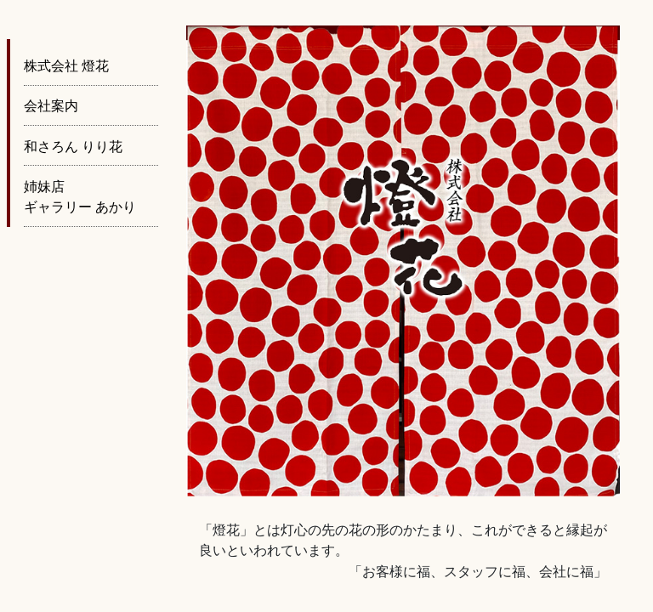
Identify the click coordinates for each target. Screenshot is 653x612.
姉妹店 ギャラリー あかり (80, 196)
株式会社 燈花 (66, 66)
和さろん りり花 (73, 147)
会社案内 (51, 106)
